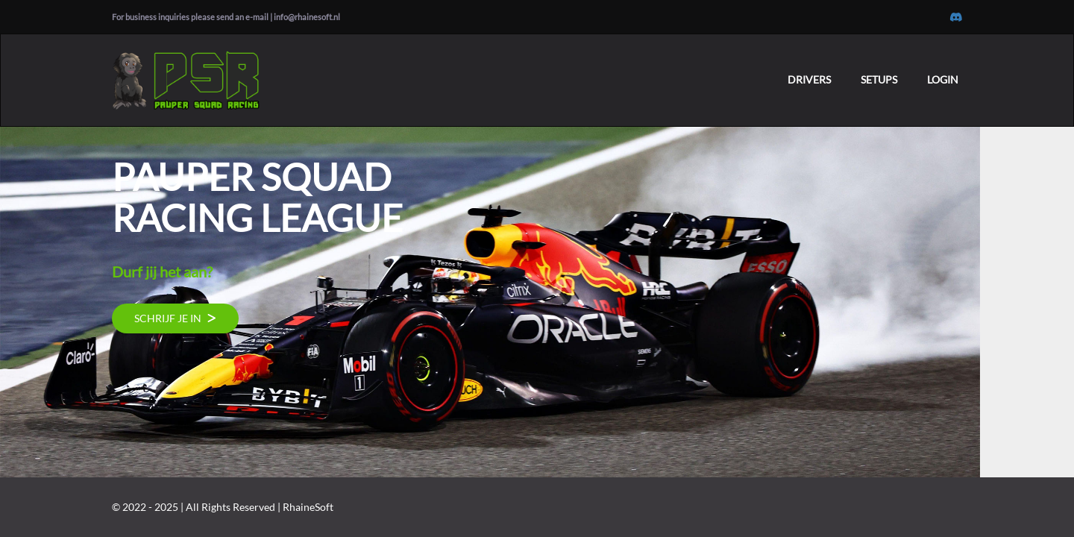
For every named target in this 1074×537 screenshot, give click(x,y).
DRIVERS (809, 79)
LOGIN (942, 79)
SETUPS (879, 79)
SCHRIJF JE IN (175, 318)
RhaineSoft (308, 506)
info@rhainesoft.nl (307, 17)
